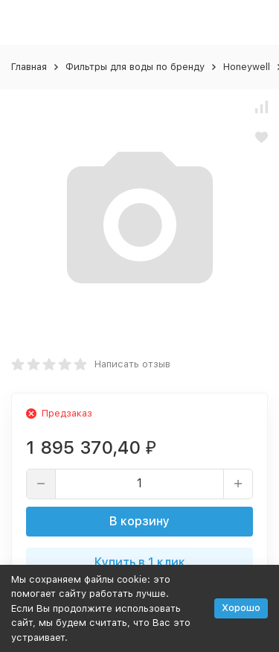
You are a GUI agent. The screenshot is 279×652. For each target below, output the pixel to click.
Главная (29, 66)
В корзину (139, 521)
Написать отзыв (132, 364)
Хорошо (241, 607)
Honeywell (246, 66)
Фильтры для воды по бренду (135, 66)
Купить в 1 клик (139, 562)
